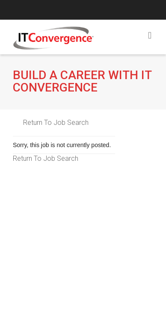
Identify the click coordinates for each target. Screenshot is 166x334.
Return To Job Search (56, 122)
